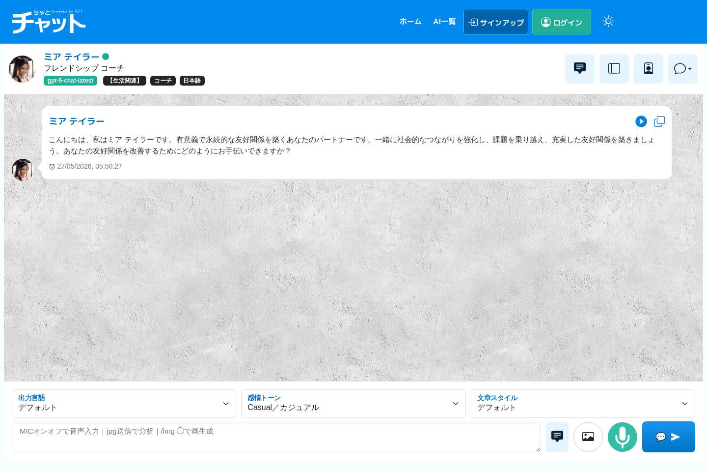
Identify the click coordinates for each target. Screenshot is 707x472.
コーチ (163, 80)
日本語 (192, 80)
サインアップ (496, 22)
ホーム (411, 21)
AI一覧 (444, 21)
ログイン (562, 22)
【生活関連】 (124, 80)
